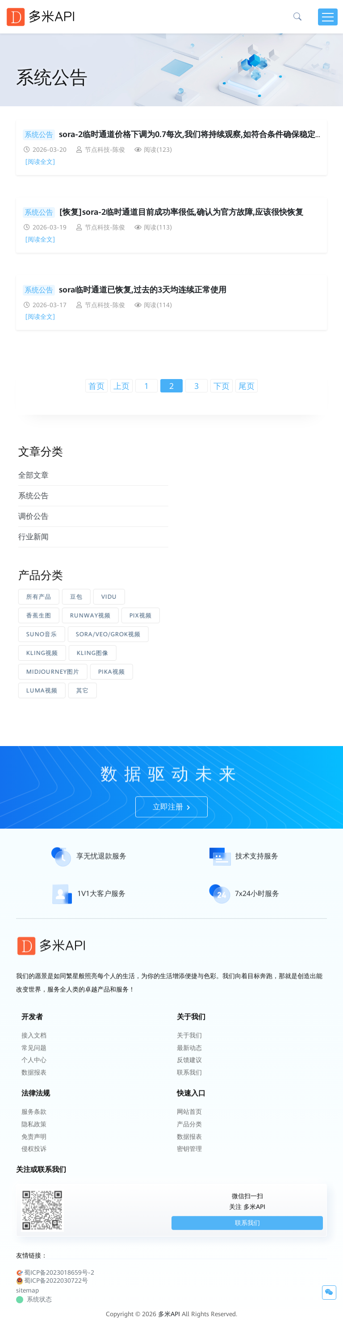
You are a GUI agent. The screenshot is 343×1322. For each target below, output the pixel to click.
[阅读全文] (40, 161)
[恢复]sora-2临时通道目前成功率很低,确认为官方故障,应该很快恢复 (181, 212)
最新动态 (189, 1069)
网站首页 (189, 1130)
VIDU (131, 596)
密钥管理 (189, 1165)
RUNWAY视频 (112, 615)
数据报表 (33, 1092)
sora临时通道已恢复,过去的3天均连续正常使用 (142, 289)
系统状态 (35, 1293)
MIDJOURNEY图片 (75, 671)
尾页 (246, 386)
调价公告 (56, 516)
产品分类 (189, 1142)
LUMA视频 (64, 690)
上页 (121, 386)
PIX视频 (163, 615)
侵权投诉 (33, 1165)
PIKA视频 (134, 671)
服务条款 (33, 1130)
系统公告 (39, 134)
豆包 (98, 596)
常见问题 (33, 1069)
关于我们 (189, 1057)
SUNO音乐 (64, 634)
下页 (221, 386)
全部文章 (56, 475)
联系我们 (189, 1092)
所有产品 (61, 596)
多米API (169, 1307)
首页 (96, 386)
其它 (105, 690)
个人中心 (33, 1080)
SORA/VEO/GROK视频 (130, 634)
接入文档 (33, 1057)
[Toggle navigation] (328, 16)
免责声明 (33, 1154)
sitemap (27, 1284)
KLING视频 (64, 653)
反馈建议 (189, 1080)
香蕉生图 (61, 615)
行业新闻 (56, 536)
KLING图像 (115, 653)
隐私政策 (33, 1142)
